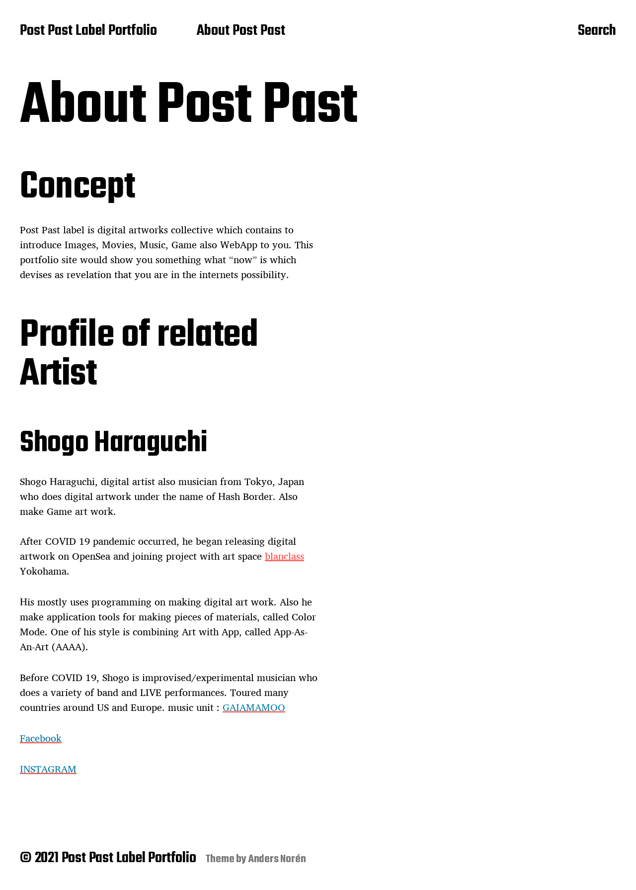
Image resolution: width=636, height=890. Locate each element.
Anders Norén (277, 859)
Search (597, 31)
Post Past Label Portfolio (88, 31)
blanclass (284, 556)
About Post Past (241, 31)
